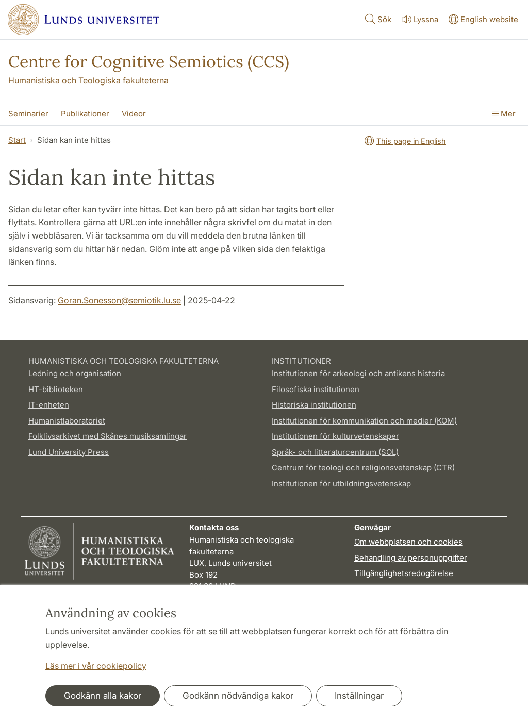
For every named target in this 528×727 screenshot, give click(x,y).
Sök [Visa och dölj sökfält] (377, 19)
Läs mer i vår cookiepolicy (95, 666)
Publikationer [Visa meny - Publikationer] (85, 114)
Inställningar (359, 695)
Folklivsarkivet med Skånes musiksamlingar (107, 436)
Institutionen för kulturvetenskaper (335, 436)
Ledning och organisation (74, 373)
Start (17, 140)
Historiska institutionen (314, 405)
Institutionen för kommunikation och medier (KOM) (364, 421)
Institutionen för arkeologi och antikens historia (358, 373)
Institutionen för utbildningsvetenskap (341, 483)
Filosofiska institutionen (315, 389)
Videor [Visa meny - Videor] (134, 114)
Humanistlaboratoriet (66, 421)
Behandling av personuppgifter (410, 558)
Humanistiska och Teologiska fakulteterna (88, 80)
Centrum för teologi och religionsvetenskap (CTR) (363, 467)
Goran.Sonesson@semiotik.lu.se (119, 300)
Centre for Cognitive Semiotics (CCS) (148, 61)
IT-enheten (48, 405)
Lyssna (419, 19)
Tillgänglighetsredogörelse (403, 573)
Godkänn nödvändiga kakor (238, 695)
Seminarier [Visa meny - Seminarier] (28, 114)
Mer (504, 114)
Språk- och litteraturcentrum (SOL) (335, 452)
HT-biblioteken (55, 389)
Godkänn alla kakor (102, 695)
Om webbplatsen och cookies (408, 542)
